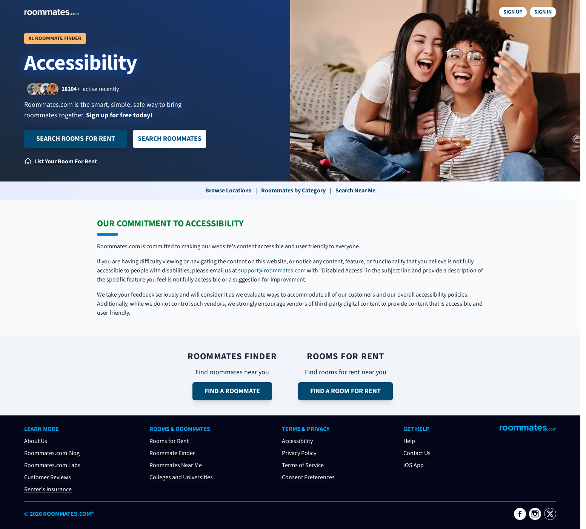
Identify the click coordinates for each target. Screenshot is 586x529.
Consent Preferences (308, 477)
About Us (35, 441)
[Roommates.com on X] (550, 514)
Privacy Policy (299, 453)
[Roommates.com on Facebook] (520, 514)
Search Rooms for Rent (75, 138)
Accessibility (297, 441)
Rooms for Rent (169, 441)
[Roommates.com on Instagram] (535, 514)
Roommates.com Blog (52, 453)
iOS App (413, 465)
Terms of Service (303, 465)
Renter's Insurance (48, 489)
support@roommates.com (272, 270)
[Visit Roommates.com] (528, 427)
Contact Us (417, 453)
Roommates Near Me (175, 465)
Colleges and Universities (181, 477)
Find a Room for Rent (345, 391)
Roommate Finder (172, 453)
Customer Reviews (47, 477)
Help (409, 441)
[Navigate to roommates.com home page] (51, 12)
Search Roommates (169, 138)
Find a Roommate (232, 391)
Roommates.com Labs (52, 465)
